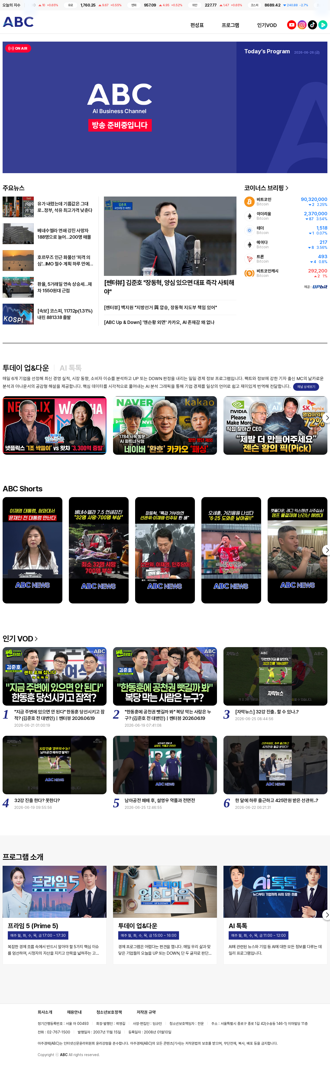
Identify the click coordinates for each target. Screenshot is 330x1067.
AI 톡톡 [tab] (71, 368)
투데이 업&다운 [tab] (26, 368)
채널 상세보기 (306, 387)
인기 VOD (20, 638)
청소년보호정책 (109, 1012)
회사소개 (45, 1012)
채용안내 (74, 1012)
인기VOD (267, 25)
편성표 (197, 25)
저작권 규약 (146, 1012)
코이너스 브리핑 (266, 188)
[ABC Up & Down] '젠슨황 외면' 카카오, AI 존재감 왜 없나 (159, 322)
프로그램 (230, 25)
